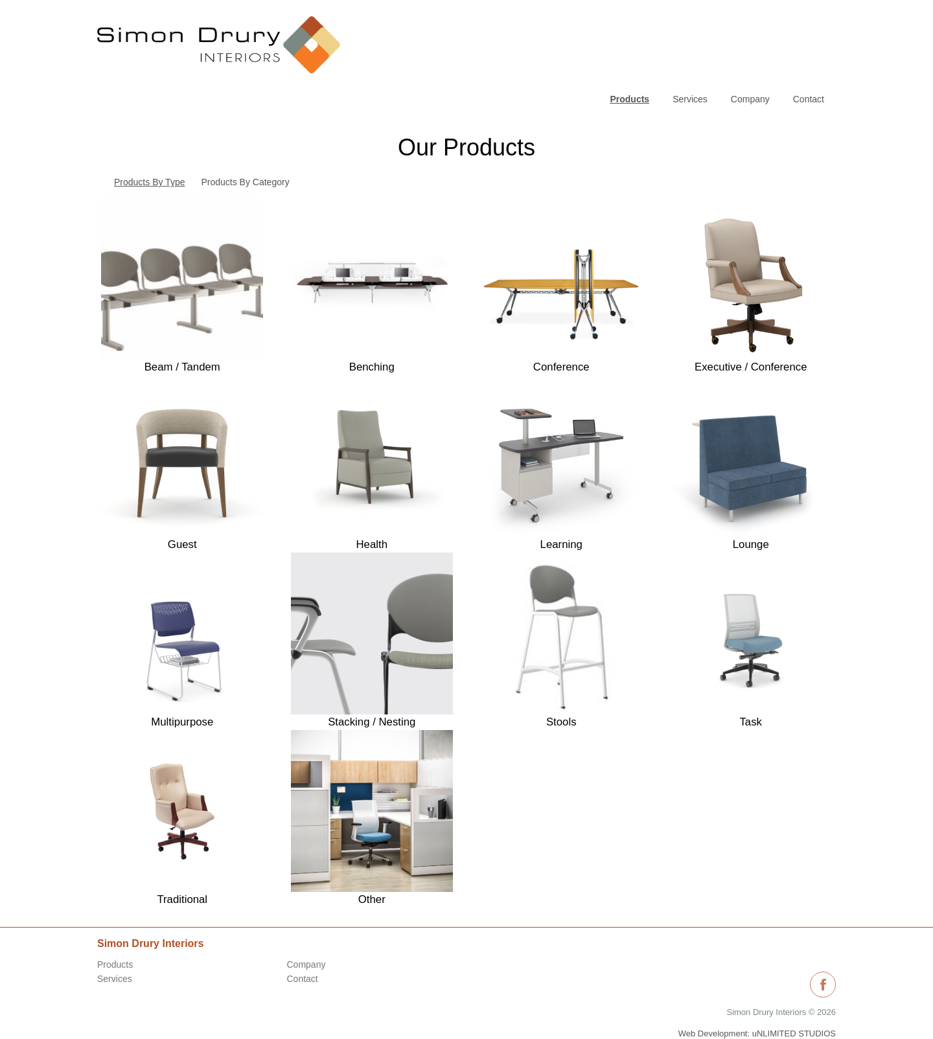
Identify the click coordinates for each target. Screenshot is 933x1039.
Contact (808, 22)
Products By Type (149, 149)
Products (115, 931)
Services (690, 22)
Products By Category (245, 149)
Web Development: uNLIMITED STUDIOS (757, 1000)
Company (750, 22)
